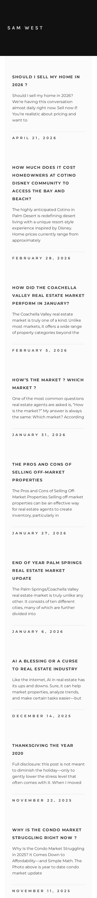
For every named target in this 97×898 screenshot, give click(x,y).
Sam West (25, 28)
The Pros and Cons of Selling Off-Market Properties (42, 472)
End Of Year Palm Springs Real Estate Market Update (47, 570)
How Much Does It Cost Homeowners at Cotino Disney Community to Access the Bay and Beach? (44, 183)
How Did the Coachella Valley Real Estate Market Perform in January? (48, 295)
